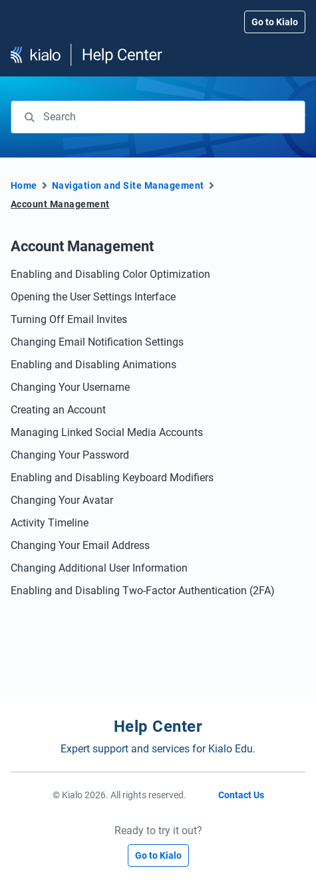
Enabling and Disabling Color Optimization (110, 274)
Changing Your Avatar (62, 500)
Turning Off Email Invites (69, 319)
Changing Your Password (70, 455)
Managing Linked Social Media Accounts (107, 432)
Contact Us (241, 795)
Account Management (60, 204)
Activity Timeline (49, 522)
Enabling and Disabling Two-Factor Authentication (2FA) (143, 590)
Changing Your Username (70, 387)
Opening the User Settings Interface (93, 296)
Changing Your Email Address (80, 545)
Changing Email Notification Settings (97, 342)
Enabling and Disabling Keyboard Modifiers (112, 477)
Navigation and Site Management (128, 185)
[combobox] (158, 117)
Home (24, 185)
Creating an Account (58, 409)
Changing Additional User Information (99, 568)
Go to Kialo (274, 22)
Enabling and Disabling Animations (93, 364)
